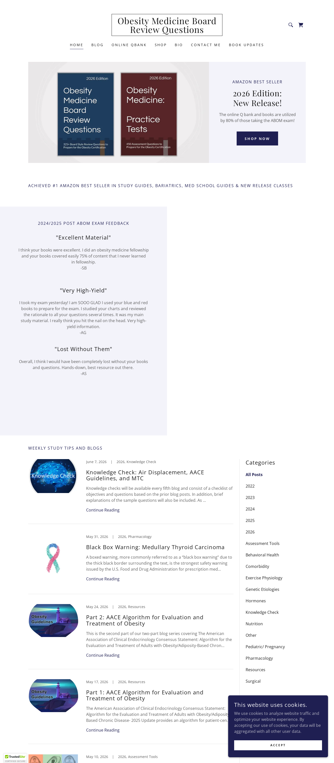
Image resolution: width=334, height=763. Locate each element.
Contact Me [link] (206, 44)
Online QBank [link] (129, 44)
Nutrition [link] (254, 624)
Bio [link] (179, 44)
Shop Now (257, 138)
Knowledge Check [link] (262, 612)
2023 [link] (250, 497)
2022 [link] (250, 486)
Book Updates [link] (246, 44)
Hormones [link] (256, 601)
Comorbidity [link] (257, 566)
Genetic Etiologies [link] (262, 589)
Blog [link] (97, 44)
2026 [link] (250, 532)
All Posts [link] (254, 474)
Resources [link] (255, 669)
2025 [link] (250, 520)
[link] (167, 31)
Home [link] (76, 44)
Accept (278, 745)
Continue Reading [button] (103, 510)
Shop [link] (161, 44)
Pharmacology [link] (259, 658)
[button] (15, 758)
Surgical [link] (253, 681)
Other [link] (251, 635)
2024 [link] (250, 509)
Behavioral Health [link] (262, 555)
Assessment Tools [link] (263, 543)
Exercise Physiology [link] (264, 578)
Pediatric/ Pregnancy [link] (265, 646)
